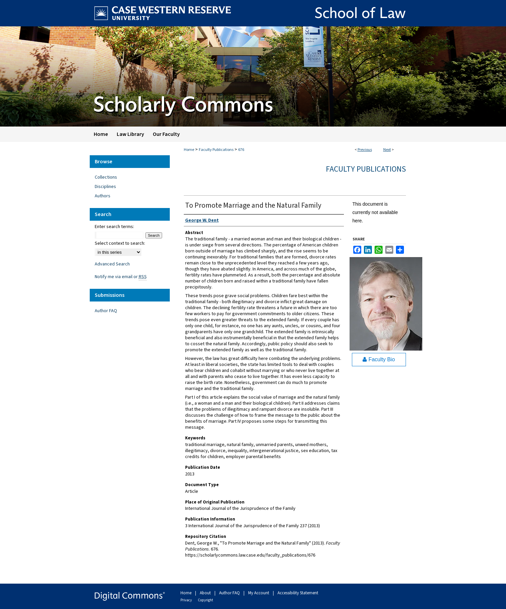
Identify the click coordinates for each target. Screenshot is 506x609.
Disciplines (105, 186)
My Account (259, 593)
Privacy (186, 600)
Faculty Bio (379, 359)
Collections (106, 177)
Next (387, 150)
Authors (102, 196)
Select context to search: (120, 243)
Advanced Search (112, 264)
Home (189, 150)
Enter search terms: (114, 226)
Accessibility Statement (298, 593)
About (206, 593)
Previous (365, 150)
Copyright (205, 600)
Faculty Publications (216, 150)
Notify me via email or (121, 276)
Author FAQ (106, 311)
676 (241, 150)
